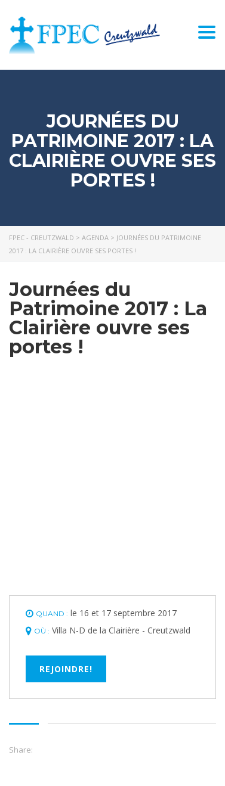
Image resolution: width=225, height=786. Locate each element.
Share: (21, 749)
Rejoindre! (66, 669)
